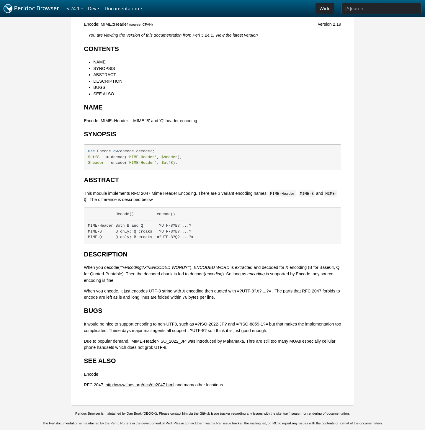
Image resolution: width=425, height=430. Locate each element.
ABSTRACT (104, 74)
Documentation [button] (121, 8)
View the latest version (236, 35)
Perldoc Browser (31, 8)
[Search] (381, 8)
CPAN (147, 24)
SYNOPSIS (104, 68)
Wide (325, 8)
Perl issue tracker (229, 423)
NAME (99, 62)
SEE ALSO (103, 93)
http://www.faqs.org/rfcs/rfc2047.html (140, 384)
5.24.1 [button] (73, 8)
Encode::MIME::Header (106, 24)
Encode (91, 374)
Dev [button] (92, 8)
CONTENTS (101, 49)
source (135, 24)
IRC (274, 423)
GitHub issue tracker (215, 413)
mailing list (258, 423)
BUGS (99, 87)
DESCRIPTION (107, 81)
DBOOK (150, 413)
